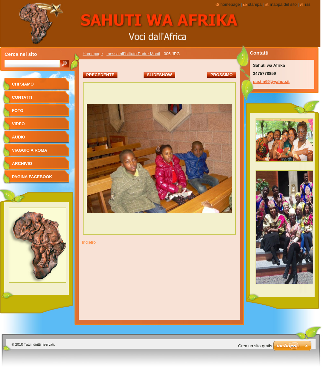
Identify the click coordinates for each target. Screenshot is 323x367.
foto (17, 110)
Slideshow (159, 74)
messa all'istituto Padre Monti (133, 53)
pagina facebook (32, 176)
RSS (307, 4)
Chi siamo (23, 84)
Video (18, 123)
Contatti (22, 97)
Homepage (93, 53)
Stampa (255, 4)
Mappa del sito (283, 4)
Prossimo (221, 74)
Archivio (22, 163)
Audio (18, 137)
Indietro (89, 242)
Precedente (100, 74)
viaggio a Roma (29, 150)
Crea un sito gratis (255, 345)
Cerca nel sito (21, 54)
